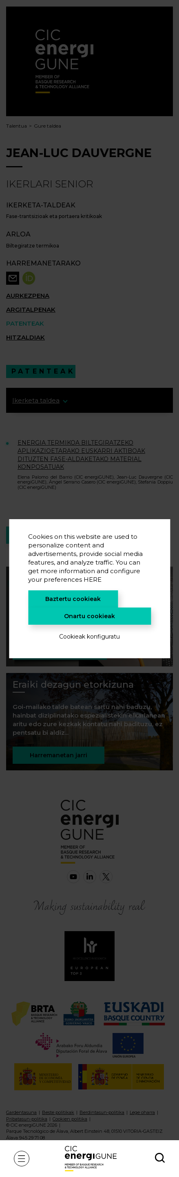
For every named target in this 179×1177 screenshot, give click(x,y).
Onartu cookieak (89, 616)
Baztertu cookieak (73, 599)
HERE (93, 579)
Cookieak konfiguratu (89, 636)
